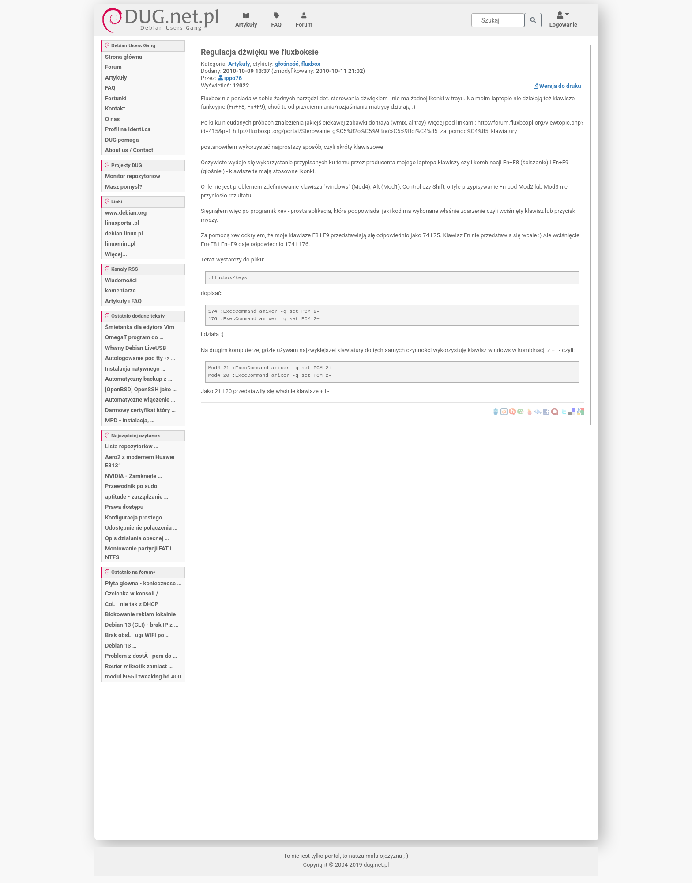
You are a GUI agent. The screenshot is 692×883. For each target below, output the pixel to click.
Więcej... (116, 254)
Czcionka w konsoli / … (134, 593)
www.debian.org (126, 212)
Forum (304, 20)
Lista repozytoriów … (131, 446)
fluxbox (310, 64)
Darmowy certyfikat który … (140, 410)
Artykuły (246, 20)
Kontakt (115, 108)
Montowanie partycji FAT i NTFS (138, 553)
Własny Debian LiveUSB (135, 348)
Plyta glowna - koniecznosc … (143, 583)
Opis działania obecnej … (137, 538)
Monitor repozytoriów (132, 176)
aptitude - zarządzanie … (136, 496)
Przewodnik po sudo (131, 486)
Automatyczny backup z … (138, 378)
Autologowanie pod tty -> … (140, 358)
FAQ (276, 20)
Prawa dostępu (124, 507)
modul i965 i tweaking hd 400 (143, 676)
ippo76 (230, 78)
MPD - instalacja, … (129, 420)
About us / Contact (129, 150)
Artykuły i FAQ (123, 301)
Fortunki (116, 98)
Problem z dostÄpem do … (141, 655)
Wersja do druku (557, 86)
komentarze (120, 290)
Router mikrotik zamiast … (139, 666)
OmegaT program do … (134, 337)
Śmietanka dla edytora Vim (139, 327)
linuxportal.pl (122, 223)
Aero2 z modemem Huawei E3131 (139, 461)
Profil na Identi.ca (127, 129)
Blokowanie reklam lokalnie (140, 614)
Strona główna (123, 56)
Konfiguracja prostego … (136, 517)
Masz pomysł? (123, 186)
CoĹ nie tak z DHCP (131, 604)
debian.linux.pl (124, 233)
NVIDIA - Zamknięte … (133, 476)
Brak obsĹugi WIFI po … (137, 635)
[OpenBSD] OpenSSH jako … (141, 389)
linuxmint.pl (120, 243)
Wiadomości (121, 280)
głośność (287, 64)
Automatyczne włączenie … (140, 399)
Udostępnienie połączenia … (141, 527)
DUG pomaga (122, 139)
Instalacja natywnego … (135, 368)
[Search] (497, 20)
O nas (112, 119)
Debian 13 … (120, 645)
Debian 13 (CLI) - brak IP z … (141, 625)
